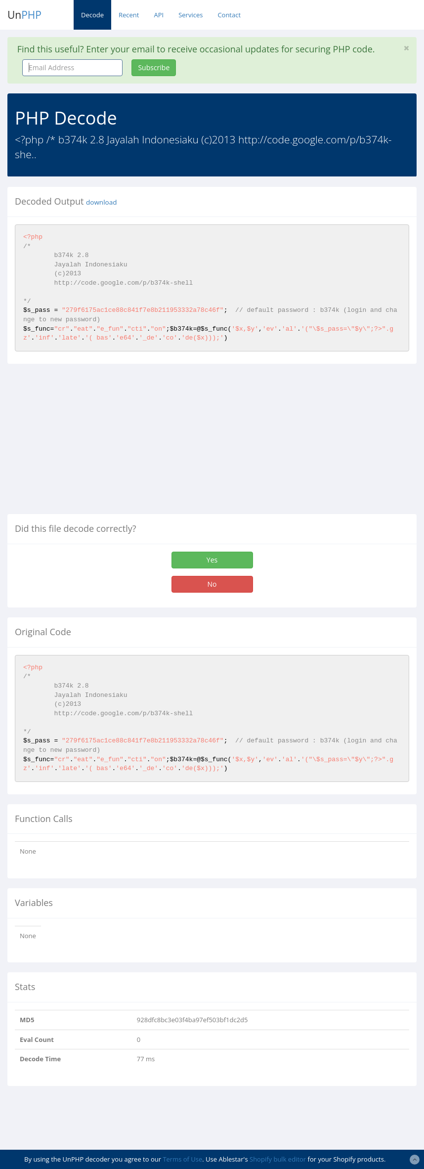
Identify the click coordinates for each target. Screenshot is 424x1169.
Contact (229, 14)
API (159, 14)
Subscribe (154, 67)
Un (24, 15)
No (212, 584)
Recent (129, 14)
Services (190, 14)
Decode (92, 14)
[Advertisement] (90, 443)
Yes (212, 559)
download (101, 202)
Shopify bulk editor (278, 1159)
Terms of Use (182, 1159)
